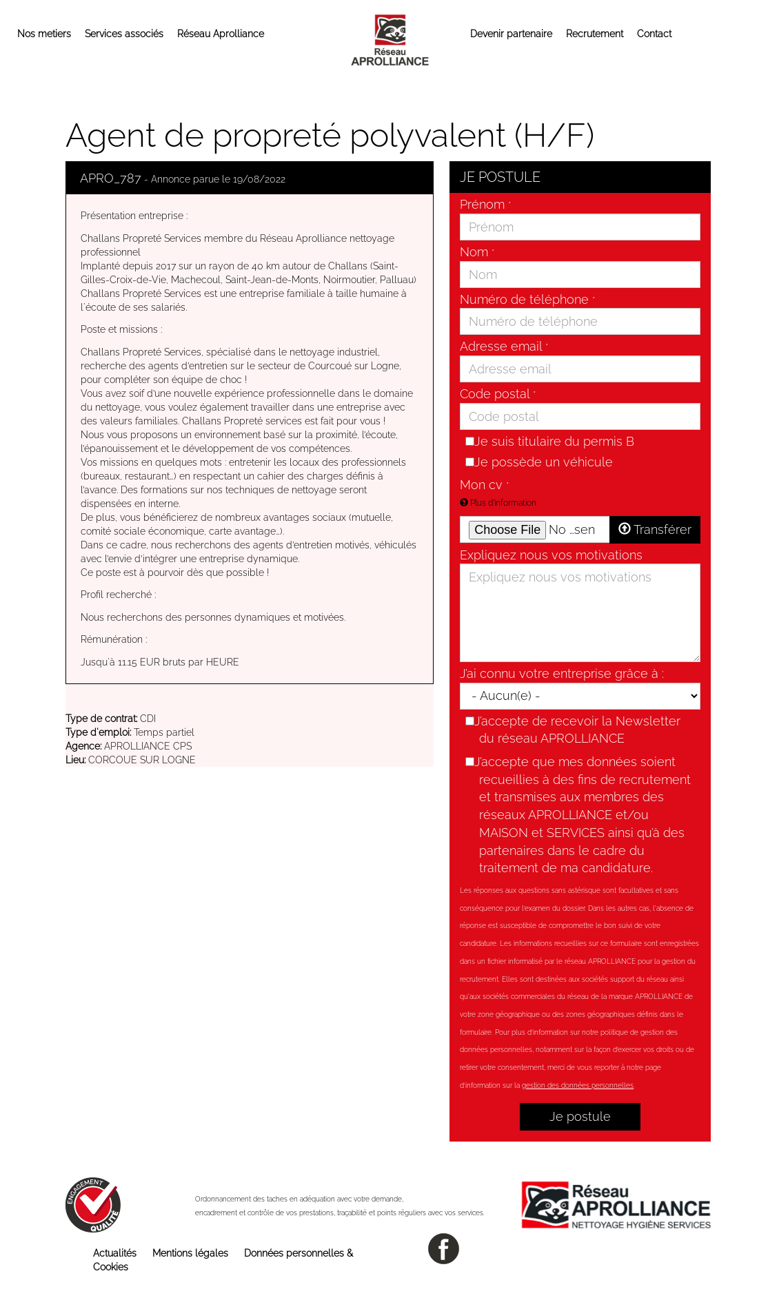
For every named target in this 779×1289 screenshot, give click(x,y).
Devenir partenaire (511, 33)
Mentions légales (190, 1253)
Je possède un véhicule (539, 461)
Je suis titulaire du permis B (549, 441)
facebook (443, 1249)
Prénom (485, 204)
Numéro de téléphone (527, 299)
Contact (654, 33)
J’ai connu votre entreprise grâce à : (562, 673)
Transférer (654, 529)
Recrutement (594, 33)
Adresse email (504, 346)
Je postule (580, 1116)
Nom (477, 252)
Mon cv (484, 484)
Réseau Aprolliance (220, 33)
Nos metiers (44, 33)
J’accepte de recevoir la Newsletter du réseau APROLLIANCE (574, 729)
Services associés (124, 33)
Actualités (114, 1253)
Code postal (498, 393)
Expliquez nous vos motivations (551, 555)
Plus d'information (498, 503)
